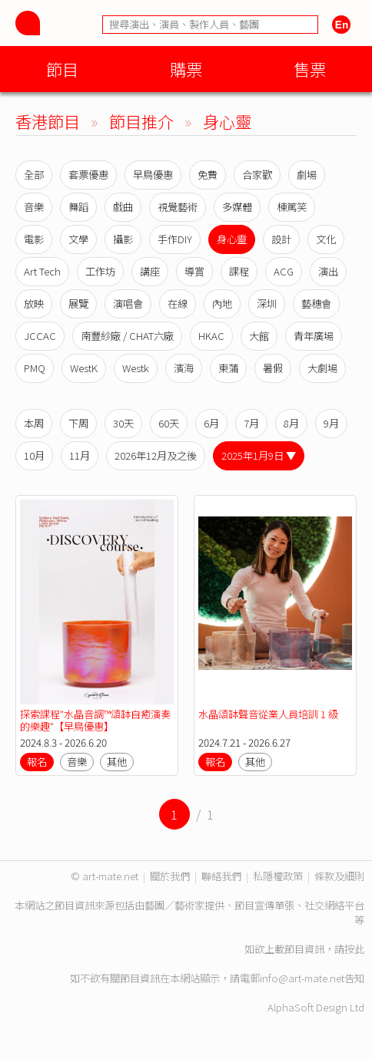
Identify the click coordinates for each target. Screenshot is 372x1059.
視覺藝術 (178, 207)
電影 (34, 239)
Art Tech (42, 271)
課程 (239, 271)
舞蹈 (78, 207)
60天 (168, 423)
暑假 (273, 368)
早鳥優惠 (153, 174)
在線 (178, 303)
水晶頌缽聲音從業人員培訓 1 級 (268, 714)
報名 (37, 761)
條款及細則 (339, 876)
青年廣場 (314, 335)
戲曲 (123, 207)
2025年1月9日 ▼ (258, 455)
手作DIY (175, 239)
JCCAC (40, 335)
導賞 (194, 271)
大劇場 (322, 368)
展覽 (78, 303)
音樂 (34, 207)
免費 (208, 174)
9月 (331, 423)
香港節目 (47, 121)
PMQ (34, 368)
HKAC (211, 335)
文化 (326, 239)
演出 (328, 271)
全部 (34, 174)
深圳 (267, 303)
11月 (79, 455)
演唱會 (128, 303)
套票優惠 (88, 174)
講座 (150, 271)
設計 (281, 239)
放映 (34, 303)
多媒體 (237, 207)
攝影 (123, 239)
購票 (186, 69)
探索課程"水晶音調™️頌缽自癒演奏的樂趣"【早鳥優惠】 (95, 720)
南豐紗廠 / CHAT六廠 (127, 335)
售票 (310, 69)
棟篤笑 (292, 207)
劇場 (307, 174)
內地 (222, 303)
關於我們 (170, 876)
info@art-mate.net (302, 978)
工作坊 (100, 271)
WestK (84, 368)
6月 (211, 423)
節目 (62, 69)
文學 (78, 239)
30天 (123, 423)
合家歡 (257, 174)
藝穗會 (316, 303)
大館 (259, 335)
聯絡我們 (221, 876)
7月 (251, 423)
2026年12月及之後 (156, 455)
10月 (34, 455)
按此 (354, 949)
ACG (284, 271)
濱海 (184, 368)
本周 (34, 423)
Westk (135, 368)
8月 (291, 423)
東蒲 (228, 368)
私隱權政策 (278, 876)
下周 (78, 423)
